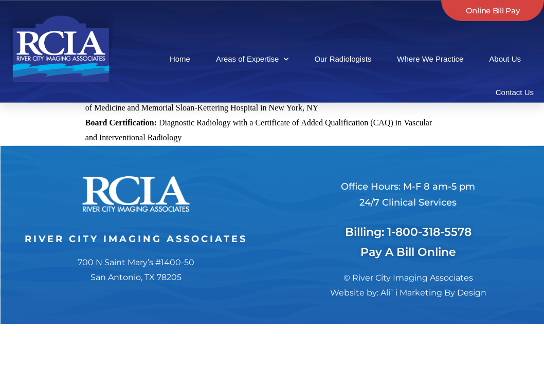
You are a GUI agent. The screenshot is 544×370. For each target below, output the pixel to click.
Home (180, 58)
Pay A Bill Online (408, 237)
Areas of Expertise (252, 59)
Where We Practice (430, 58)
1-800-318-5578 (429, 217)
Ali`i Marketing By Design (433, 277)
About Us (505, 58)
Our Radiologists (342, 58)
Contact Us (515, 92)
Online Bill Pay (493, 10)
